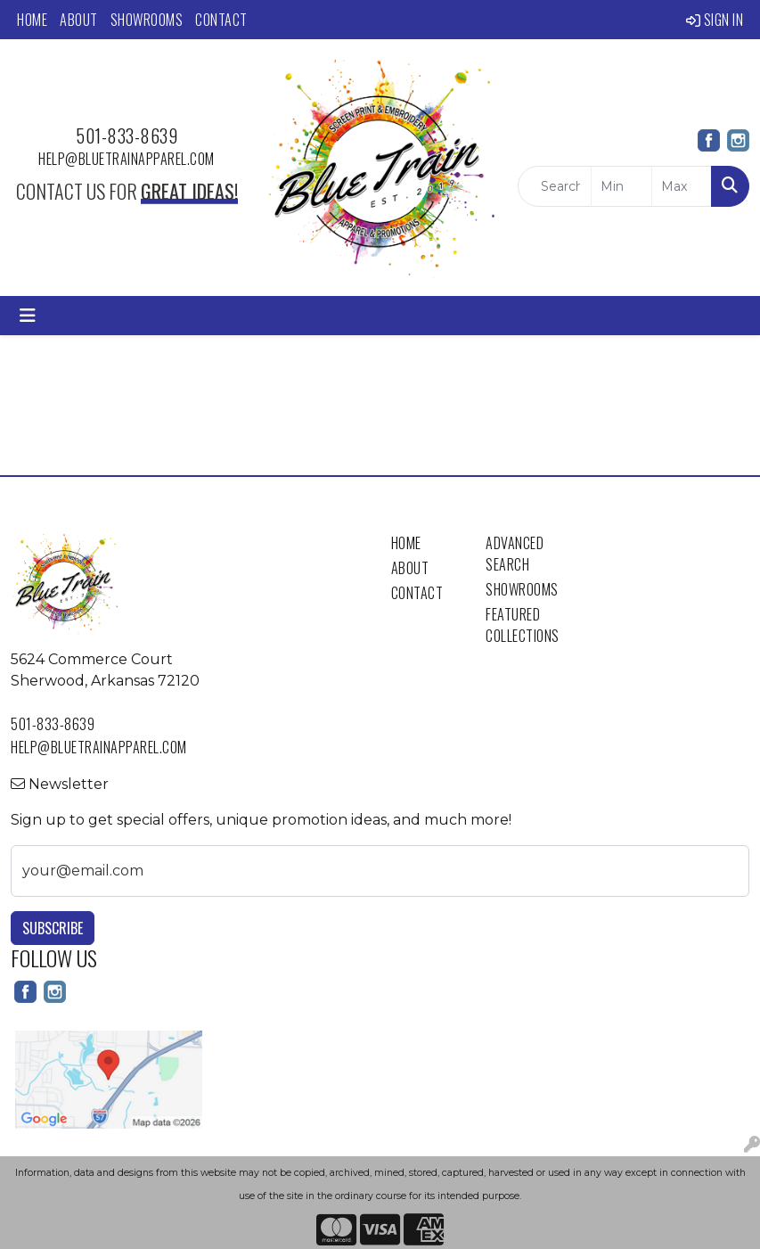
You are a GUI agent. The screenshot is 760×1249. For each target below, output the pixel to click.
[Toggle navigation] (27, 315)
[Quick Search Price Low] (621, 186)
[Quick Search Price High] (681, 186)
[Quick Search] (555, 186)
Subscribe (52, 928)
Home (32, 19)
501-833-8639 (126, 135)
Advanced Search (514, 553)
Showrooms (147, 19)
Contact (221, 19)
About (79, 19)
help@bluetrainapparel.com (126, 158)
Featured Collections (523, 625)
